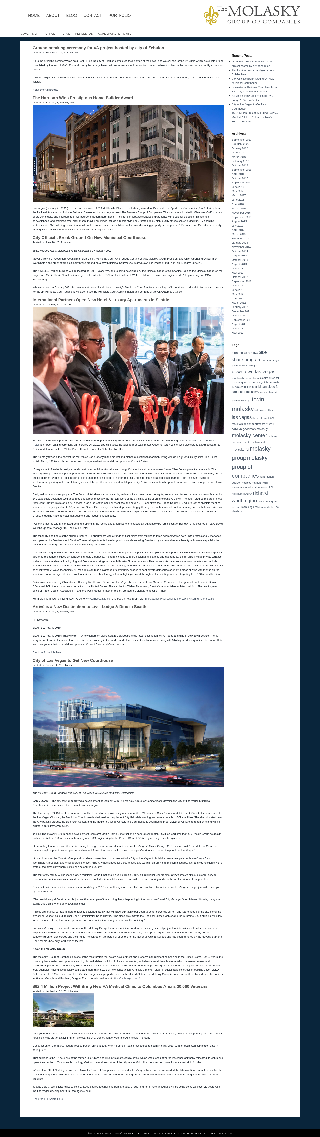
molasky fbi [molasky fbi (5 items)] (240, 449)
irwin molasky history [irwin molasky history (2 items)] (264, 410)
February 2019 (240, 161)
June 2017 (238, 186)
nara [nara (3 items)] (262, 476)
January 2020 (240, 148)
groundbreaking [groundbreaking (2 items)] (239, 400)
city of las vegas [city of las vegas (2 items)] (249, 365)
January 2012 (240, 307)
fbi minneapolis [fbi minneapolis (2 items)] (271, 382)
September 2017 (241, 182)
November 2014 (241, 247)
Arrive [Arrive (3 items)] (254, 352)
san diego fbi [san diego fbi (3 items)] (250, 507)
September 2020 (241, 139)
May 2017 (237, 191)
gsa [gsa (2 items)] (249, 400)
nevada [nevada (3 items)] (256, 482)
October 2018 (240, 165)
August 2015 (239, 221)
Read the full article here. (47, 652)
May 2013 (237, 272)
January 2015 (240, 242)
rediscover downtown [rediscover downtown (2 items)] (242, 494)
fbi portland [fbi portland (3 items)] (250, 386)
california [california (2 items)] (266, 360)
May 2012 (237, 294)
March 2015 (239, 234)
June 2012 (238, 289)
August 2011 (239, 324)
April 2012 (238, 298)
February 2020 (240, 143)
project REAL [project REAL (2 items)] (267, 487)
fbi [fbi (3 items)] (277, 377)
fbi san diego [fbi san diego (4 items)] (266, 386)
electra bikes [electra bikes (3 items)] (267, 377)
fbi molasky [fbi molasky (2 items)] (237, 387)
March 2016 (239, 208)
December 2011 (241, 311)
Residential (83, 33)
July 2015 (237, 225)
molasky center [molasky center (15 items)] (249, 435)
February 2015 (240, 238)
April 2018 (238, 173)
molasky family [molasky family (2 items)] (259, 442)
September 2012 (241, 281)
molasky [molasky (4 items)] (262, 429)
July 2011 (237, 328)
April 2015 (238, 229)
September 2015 (241, 217)
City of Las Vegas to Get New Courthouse (73, 660)
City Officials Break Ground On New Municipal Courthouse (89, 237)
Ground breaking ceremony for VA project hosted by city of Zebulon (98, 48)
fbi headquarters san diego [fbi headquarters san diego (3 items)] (248, 382)
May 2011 (237, 332)
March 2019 (239, 156)
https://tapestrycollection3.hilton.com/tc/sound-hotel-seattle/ (180, 598)
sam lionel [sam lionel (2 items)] (237, 507)
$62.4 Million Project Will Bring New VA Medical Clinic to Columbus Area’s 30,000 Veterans (120, 986)
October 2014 (240, 251)
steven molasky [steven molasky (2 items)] (265, 507)
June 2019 (238, 152)
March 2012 (239, 302)
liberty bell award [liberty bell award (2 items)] (260, 418)
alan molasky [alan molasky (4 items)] (241, 352)
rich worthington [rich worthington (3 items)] (267, 501)
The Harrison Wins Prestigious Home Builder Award (83, 97)
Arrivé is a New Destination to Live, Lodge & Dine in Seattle (90, 606)
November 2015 (241, 212)
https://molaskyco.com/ (126, 978)
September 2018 (241, 169)
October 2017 (240, 178)
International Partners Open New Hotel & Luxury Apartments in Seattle (101, 300)
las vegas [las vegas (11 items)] (242, 417)
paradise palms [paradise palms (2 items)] (252, 487)
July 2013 (237, 268)
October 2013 (240, 259)
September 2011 (241, 319)
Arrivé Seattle (189, 440)
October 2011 (240, 315)
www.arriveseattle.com (99, 598)
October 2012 (240, 277)
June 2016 (238, 199)
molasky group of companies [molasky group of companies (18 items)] (249, 467)
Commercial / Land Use (115, 33)
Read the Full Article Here (48, 1098)
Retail (65, 33)
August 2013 (239, 264)
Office (50, 33)
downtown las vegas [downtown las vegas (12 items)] (254, 371)
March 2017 (239, 195)
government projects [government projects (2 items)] (268, 392)
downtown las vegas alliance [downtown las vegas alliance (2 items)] (245, 378)
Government (30, 33)
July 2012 (237, 285)
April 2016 (238, 204)
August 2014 (239, 255)
